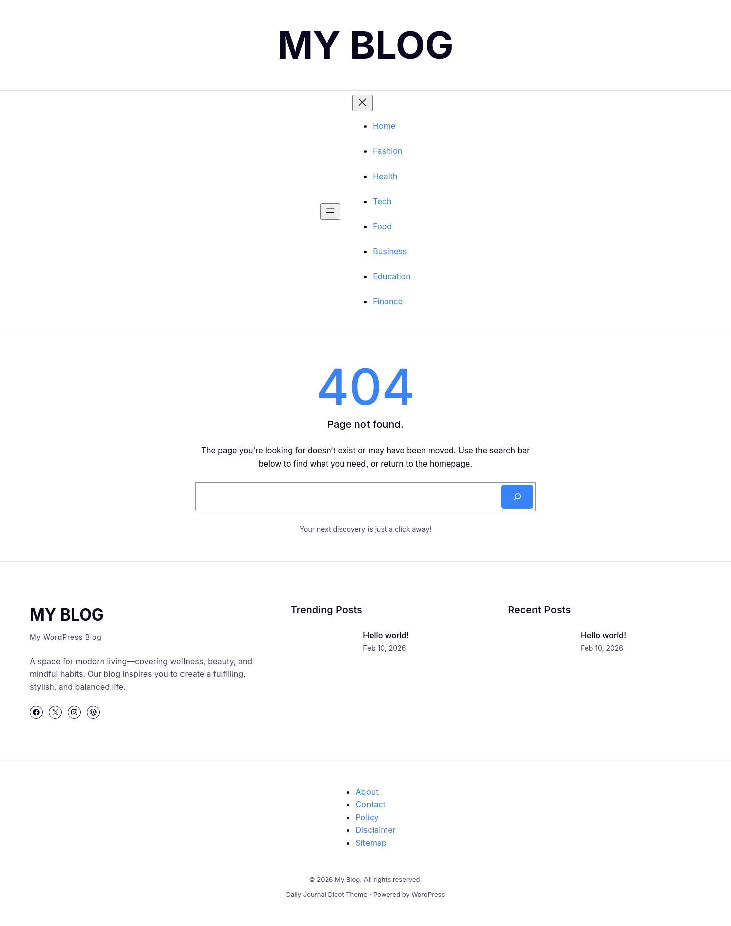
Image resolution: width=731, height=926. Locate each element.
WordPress (428, 894)
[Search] (517, 497)
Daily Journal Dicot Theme (327, 894)
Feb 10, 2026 (384, 648)
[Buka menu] (330, 211)
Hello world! (386, 635)
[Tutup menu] (362, 103)
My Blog (365, 45)
